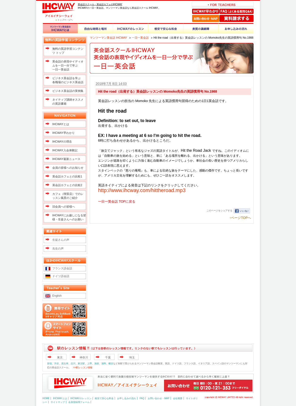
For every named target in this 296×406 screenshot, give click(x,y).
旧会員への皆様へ (63, 206)
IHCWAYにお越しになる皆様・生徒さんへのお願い (69, 217)
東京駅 (81, 363)
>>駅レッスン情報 (82, 367)
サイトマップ (58, 402)
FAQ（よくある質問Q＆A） (236, 11)
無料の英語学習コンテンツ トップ (67, 50)
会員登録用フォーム (79, 402)
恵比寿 (64, 363)
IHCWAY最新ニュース (66, 159)
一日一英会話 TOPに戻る (116, 201)
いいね (242, 210)
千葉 (108, 357)
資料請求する (236, 18)
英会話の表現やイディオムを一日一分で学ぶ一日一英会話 (67, 65)
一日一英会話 (140, 37)
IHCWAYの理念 (62, 141)
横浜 (110, 363)
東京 (60, 357)
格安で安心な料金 (165, 28)
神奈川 (84, 357)
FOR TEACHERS (223, 5)
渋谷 (56, 363)
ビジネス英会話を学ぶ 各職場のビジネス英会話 (67, 80)
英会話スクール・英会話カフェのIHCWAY (100, 4)
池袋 (96, 363)
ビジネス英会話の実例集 (67, 91)
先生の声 (58, 248)
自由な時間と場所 (95, 28)
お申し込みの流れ (235, 28)
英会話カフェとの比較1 (67, 176)
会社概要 (177, 398)
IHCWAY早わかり (205, 11)
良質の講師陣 (200, 28)
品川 (73, 363)
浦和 (103, 363)
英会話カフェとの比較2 (67, 185)
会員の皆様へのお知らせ (67, 167)
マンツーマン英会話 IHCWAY (108, 37)
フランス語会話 (62, 268)
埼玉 (132, 357)
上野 (89, 363)
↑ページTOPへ (240, 218)
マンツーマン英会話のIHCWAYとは (60, 28)
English (57, 295)
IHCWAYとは (60, 124)
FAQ (142, 398)
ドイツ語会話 (60, 276)
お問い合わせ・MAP (205, 18)
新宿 (49, 363)
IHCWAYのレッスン (130, 28)
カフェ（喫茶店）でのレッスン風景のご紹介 (67, 196)
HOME (45, 398)
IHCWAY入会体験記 (65, 150)
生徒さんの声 (60, 240)
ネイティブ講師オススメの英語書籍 (67, 101)
